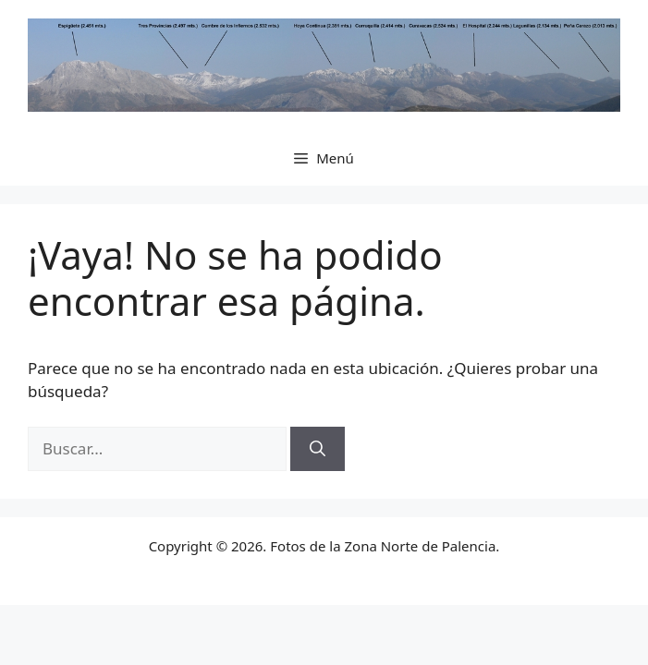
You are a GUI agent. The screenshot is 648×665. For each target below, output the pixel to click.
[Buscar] (317, 449)
